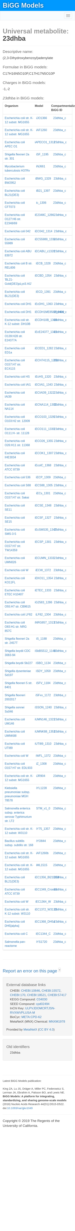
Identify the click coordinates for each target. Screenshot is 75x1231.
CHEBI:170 (17, 995)
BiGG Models (23, 5)
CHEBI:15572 (51, 990)
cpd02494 (43, 1004)
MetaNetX (30, 1029)
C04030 (41, 999)
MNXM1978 (57, 1021)
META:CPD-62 (31, 1017)
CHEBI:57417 (57, 995)
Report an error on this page (30, 970)
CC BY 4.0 (46, 1029)
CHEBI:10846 (30, 990)
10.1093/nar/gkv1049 (20, 1108)
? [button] (59, 970)
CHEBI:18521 (36, 995)
